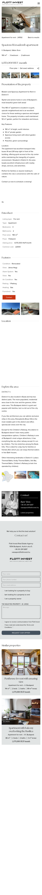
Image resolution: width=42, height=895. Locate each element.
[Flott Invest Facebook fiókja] (18, 776)
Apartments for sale (21, 789)
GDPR (21, 883)
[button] (39, 3)
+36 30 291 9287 (21, 549)
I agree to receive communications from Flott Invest (22, 622)
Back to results (33, 37)
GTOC (21, 878)
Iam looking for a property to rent (17, 594)
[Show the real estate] (21, 685)
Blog (21, 863)
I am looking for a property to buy (17, 590)
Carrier (21, 858)
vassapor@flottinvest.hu (21, 552)
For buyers (21, 829)
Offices (21, 814)
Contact (9, 297)
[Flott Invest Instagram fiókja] (24, 776)
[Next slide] (37, 20)
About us (21, 853)
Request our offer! (21, 633)
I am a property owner (13, 598)
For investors (21, 839)
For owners (21, 834)
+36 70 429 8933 (21, 767)
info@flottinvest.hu (21, 771)
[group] (21, 20)
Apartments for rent (21, 794)
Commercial (21, 809)
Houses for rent (21, 804)
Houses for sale (21, 799)
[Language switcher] (16, 889)
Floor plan (13, 68)
